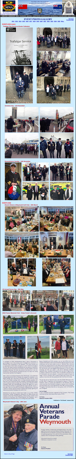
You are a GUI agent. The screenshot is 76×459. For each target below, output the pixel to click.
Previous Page (70, 20)
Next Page (71, 18)
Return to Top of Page (9, 454)
